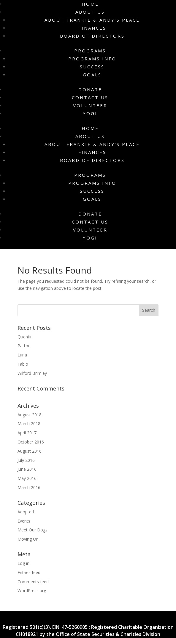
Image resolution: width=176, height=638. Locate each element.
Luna (22, 355)
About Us (90, 12)
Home (90, 4)
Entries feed (29, 572)
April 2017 (27, 432)
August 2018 (30, 414)
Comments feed (33, 581)
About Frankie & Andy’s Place (92, 20)
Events (24, 521)
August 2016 (30, 451)
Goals (92, 75)
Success (92, 67)
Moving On (28, 539)
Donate (90, 89)
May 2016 (27, 478)
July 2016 (26, 460)
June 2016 (27, 469)
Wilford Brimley (32, 373)
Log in (23, 563)
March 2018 (29, 423)
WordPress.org (32, 590)
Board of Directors (92, 36)
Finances (92, 28)
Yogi (90, 113)
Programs (90, 51)
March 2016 (29, 487)
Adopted (26, 512)
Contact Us (90, 97)
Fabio (23, 364)
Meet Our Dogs (32, 530)
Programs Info (92, 59)
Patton (24, 345)
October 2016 (31, 442)
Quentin (25, 337)
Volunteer (90, 105)
